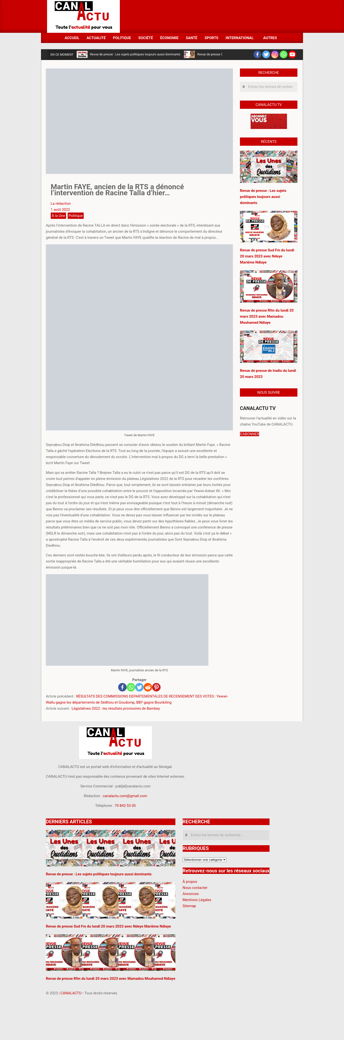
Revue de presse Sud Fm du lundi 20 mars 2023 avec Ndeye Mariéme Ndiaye (267, 256)
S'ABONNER (249, 434)
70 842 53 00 (125, 805)
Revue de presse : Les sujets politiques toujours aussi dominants (135, 54)
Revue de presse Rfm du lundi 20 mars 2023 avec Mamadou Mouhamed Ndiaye (267, 316)
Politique (76, 215)
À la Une (58, 215)
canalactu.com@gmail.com (125, 796)
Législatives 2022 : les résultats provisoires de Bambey (116, 708)
